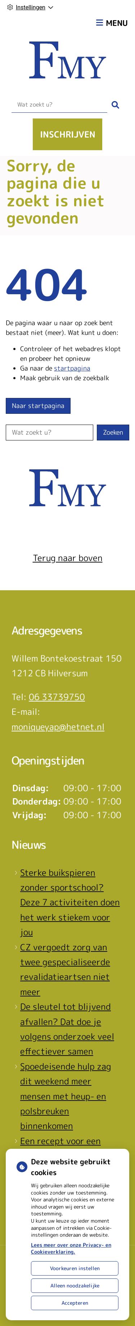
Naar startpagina (38, 405)
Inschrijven (67, 134)
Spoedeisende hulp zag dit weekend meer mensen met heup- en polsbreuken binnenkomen (65, 1096)
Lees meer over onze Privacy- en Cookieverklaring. (71, 1248)
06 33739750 (57, 697)
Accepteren (75, 1302)
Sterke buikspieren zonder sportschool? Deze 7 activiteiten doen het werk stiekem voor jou (70, 902)
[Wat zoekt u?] (59, 105)
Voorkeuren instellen (75, 1268)
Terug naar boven (68, 558)
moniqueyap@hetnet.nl (58, 727)
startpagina (72, 368)
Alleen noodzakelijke (74, 1285)
